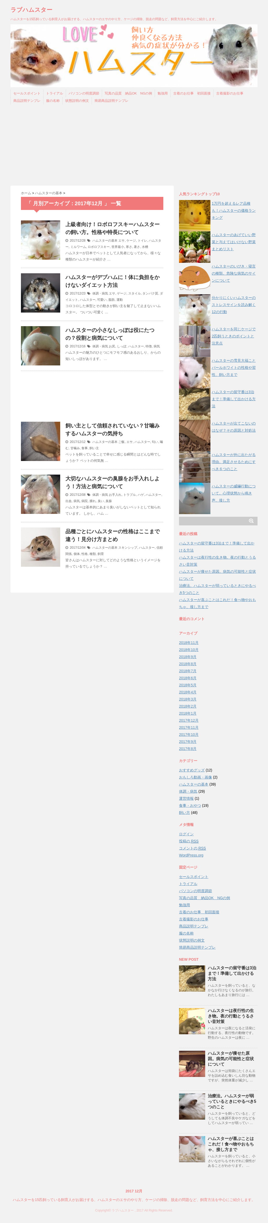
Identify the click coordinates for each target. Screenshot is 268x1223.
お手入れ (115, 495)
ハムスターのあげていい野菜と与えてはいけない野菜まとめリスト (234, 242)
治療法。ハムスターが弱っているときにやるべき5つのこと (232, 1101)
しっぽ (121, 346)
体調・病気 (100, 293)
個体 (77, 554)
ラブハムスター (31, 10)
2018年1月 (188, 713)
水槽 (145, 247)
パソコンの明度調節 (84, 93)
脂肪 (111, 300)
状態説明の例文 (77, 101)
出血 (68, 501)
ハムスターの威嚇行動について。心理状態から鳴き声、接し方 (234, 493)
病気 (157, 346)
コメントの (192, 848)
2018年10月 (189, 650)
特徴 (149, 346)
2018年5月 (188, 685)
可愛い (102, 300)
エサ (121, 240)
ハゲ (141, 495)
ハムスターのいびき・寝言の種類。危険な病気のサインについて (234, 273)
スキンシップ (127, 547)
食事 (84, 448)
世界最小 (117, 247)
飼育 (101, 554)
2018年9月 (188, 657)
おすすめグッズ (192, 770)
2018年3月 (188, 699)
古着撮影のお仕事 (229, 93)
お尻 (112, 346)
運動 (119, 300)
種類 (93, 554)
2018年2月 (188, 706)
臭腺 (108, 501)
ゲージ (121, 293)
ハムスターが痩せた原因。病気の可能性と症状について (231, 1058)
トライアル (54, 93)
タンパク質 (150, 293)
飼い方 (184, 812)
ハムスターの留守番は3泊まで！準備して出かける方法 (234, 399)
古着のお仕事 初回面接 (192, 93)
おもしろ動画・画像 (195, 777)
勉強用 (163, 93)
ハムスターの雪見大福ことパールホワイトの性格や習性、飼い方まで (234, 367)
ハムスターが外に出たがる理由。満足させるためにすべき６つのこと (234, 462)
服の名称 (53, 101)
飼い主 (94, 448)
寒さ (129, 247)
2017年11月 (189, 727)
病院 (84, 501)
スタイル (134, 293)
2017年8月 (188, 749)
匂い (155, 442)
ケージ (131, 240)
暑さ (137, 247)
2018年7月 (188, 671)
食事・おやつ (190, 805)
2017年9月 (188, 742)
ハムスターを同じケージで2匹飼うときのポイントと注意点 (234, 336)
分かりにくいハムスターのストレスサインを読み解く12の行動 (234, 305)
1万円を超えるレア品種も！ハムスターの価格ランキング (234, 210)
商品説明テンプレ (27, 101)
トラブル (129, 495)
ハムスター (88, 300)
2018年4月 (188, 692)
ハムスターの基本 (105, 240)
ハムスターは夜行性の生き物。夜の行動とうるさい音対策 (231, 1016)
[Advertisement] (134, 146)
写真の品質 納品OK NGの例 (128, 93)
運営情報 (186, 798)
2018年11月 (189, 643)
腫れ (93, 501)
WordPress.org (191, 855)
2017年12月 (189, 720)
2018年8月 (188, 664)
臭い (101, 501)
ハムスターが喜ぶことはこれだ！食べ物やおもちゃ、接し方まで (231, 1144)
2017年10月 (189, 734)
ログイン (186, 834)
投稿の (189, 841)
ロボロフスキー (99, 247)
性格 (84, 554)
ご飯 (121, 442)
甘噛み (75, 448)
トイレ (142, 240)
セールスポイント (27, 93)
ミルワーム (78, 247)
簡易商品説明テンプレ (111, 101)
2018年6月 (188, 678)
